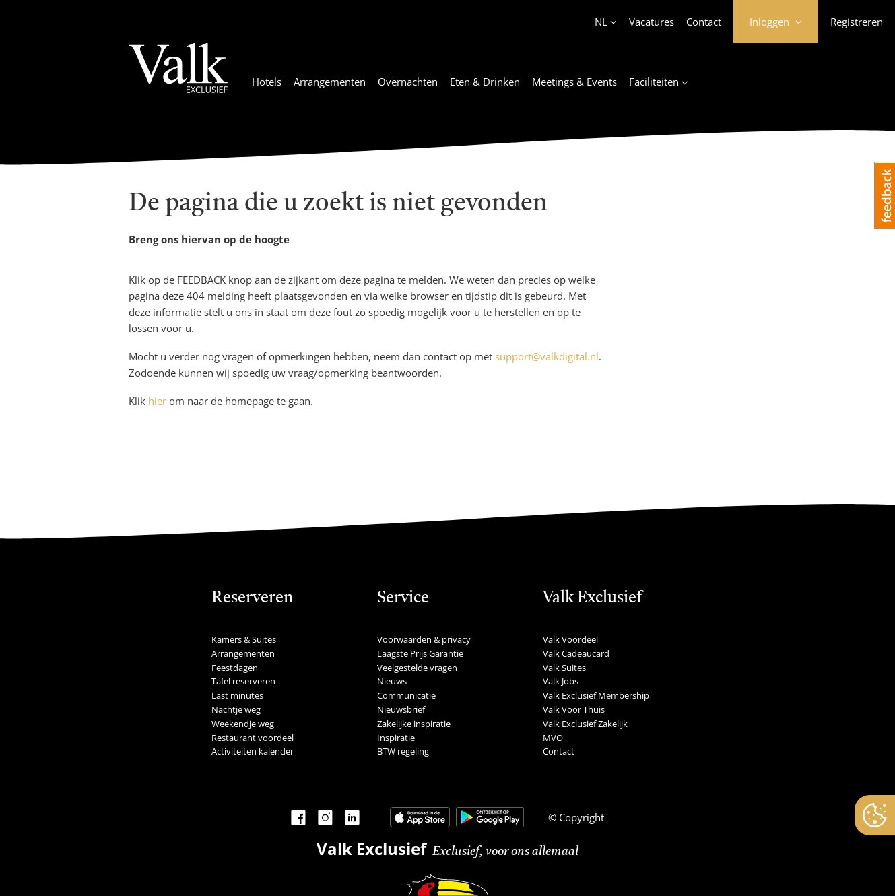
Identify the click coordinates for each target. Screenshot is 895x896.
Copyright (580, 817)
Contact (703, 21)
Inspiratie (396, 738)
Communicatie (406, 695)
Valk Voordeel (570, 639)
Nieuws (392, 681)
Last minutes (237, 695)
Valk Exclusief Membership (596, 695)
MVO (553, 738)
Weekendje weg (242, 723)
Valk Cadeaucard (576, 653)
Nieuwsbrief (401, 709)
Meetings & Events (574, 81)
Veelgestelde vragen (417, 668)
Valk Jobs (560, 681)
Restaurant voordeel (252, 738)
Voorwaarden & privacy (424, 639)
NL (601, 21)
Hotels (266, 81)
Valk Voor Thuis (574, 709)
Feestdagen (234, 668)
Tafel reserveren (243, 681)
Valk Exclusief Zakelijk (585, 723)
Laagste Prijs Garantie (420, 653)
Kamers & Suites (243, 639)
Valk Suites (564, 668)
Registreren (856, 21)
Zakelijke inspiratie (414, 723)
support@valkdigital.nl (547, 356)
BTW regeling (403, 751)
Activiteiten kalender (252, 751)
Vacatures (651, 21)
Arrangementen (330, 81)
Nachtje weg (236, 709)
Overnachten (408, 81)
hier (157, 401)
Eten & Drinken (485, 81)
